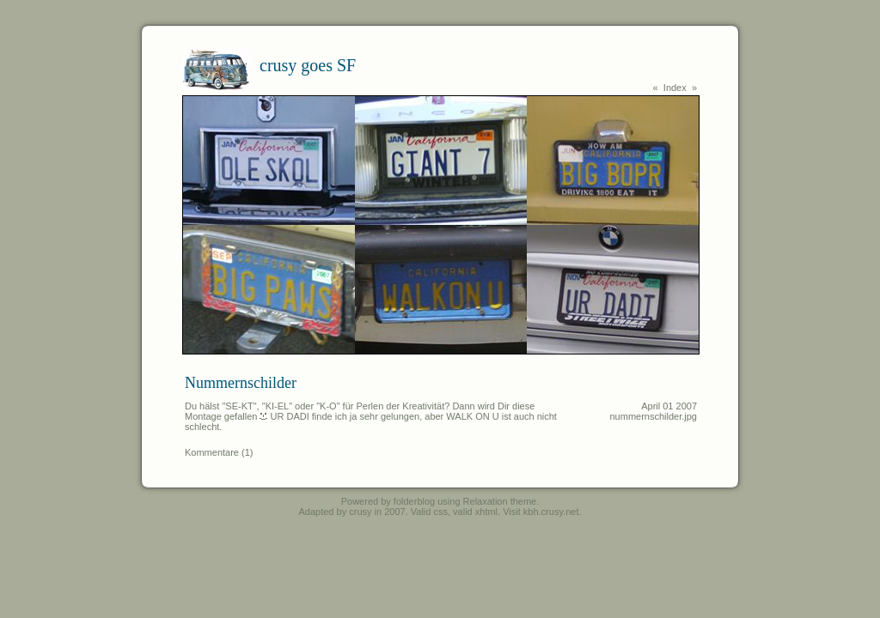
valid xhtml (475, 511)
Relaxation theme (500, 501)
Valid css (429, 511)
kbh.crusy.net (551, 511)
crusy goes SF (308, 65)
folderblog (414, 501)
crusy (360, 511)
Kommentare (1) (219, 452)
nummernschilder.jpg (654, 416)
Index (675, 87)
